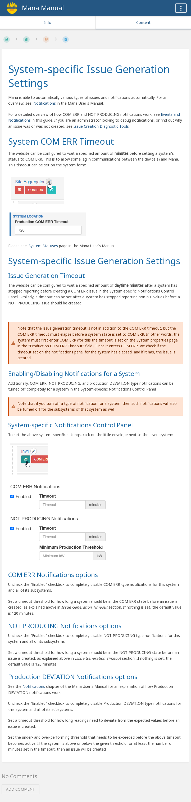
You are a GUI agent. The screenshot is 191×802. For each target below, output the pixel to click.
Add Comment (20, 789)
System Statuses (43, 245)
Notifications (44, 103)
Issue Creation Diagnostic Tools (101, 126)
